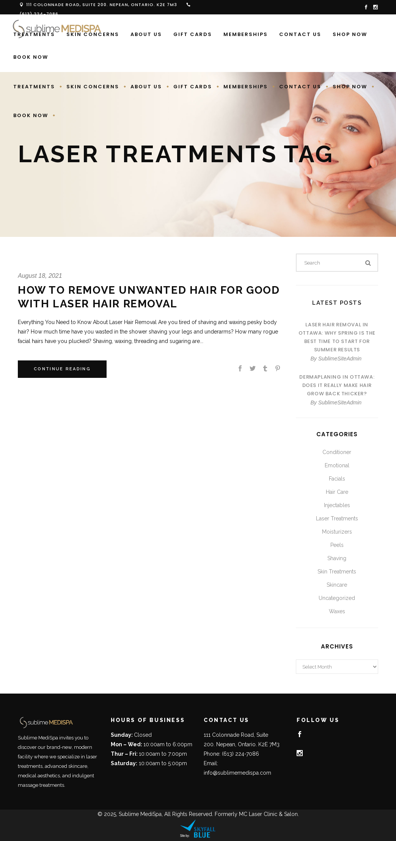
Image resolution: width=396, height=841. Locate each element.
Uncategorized (337, 598)
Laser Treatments (337, 518)
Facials (337, 479)
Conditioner (336, 452)
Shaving (336, 558)
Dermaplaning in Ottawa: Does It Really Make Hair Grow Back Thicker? (336, 385)
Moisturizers (337, 532)
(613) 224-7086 (38, 14)
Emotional (337, 465)
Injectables (337, 505)
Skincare (337, 585)
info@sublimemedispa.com (237, 773)
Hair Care (337, 492)
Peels (337, 545)
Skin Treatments (336, 571)
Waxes (337, 611)
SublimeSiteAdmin (339, 359)
